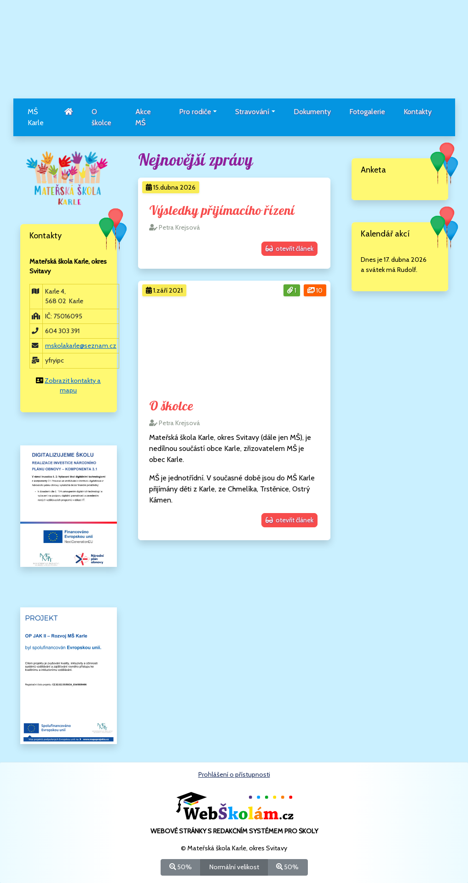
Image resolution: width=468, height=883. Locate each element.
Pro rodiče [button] (195, 111)
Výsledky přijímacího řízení (222, 211)
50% (180, 866)
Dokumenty (312, 111)
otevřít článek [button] (289, 248)
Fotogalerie (367, 111)
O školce (101, 117)
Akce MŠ (143, 117)
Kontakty (418, 111)
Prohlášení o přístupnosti (234, 774)
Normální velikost (234, 866)
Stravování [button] (252, 111)
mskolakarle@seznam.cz (80, 345)
